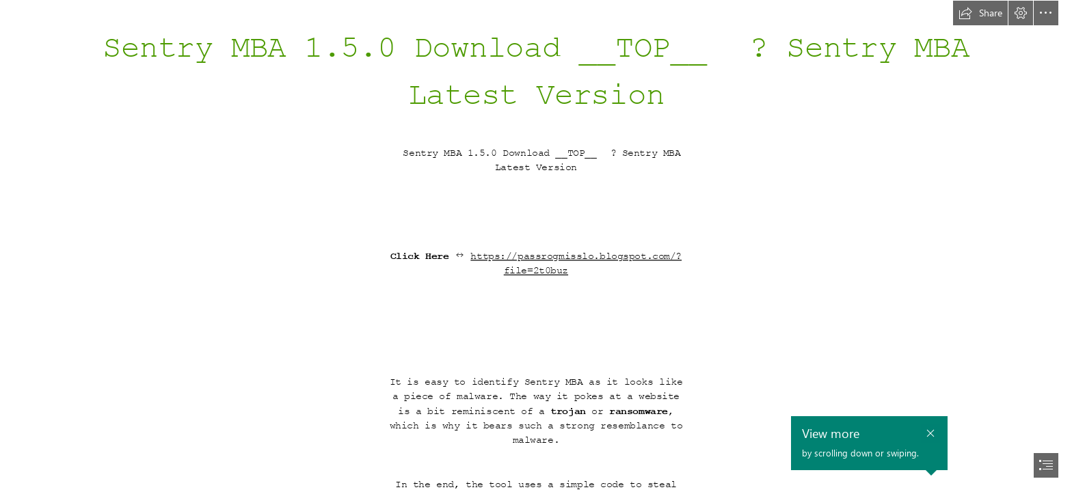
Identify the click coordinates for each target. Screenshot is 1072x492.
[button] (980, 13)
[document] (536, 246)
